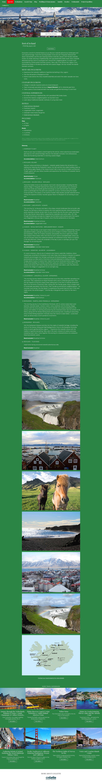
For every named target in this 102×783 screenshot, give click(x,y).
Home (4, 2)
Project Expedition (86, 2)
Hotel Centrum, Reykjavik (31, 106)
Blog (35, 2)
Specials (10, 2)
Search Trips (28, 2)
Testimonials (75, 2)
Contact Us (5, 5)
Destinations (18, 2)
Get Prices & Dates (51, 34)
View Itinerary (51, 48)
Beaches (66, 2)
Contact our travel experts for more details (51, 678)
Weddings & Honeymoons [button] (47, 2)
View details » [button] (13, 721)
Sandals (60, 2)
